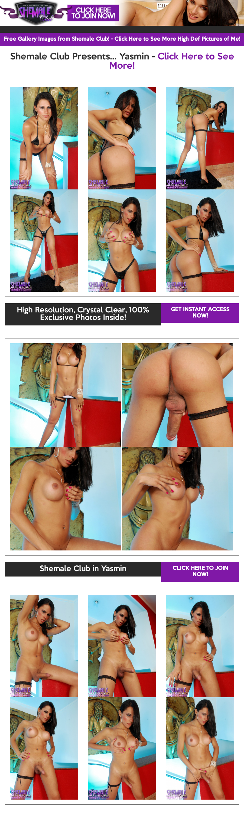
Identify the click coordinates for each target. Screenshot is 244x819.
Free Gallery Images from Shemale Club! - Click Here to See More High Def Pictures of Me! (122, 39)
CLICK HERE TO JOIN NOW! (200, 571)
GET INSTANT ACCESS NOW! (200, 312)
